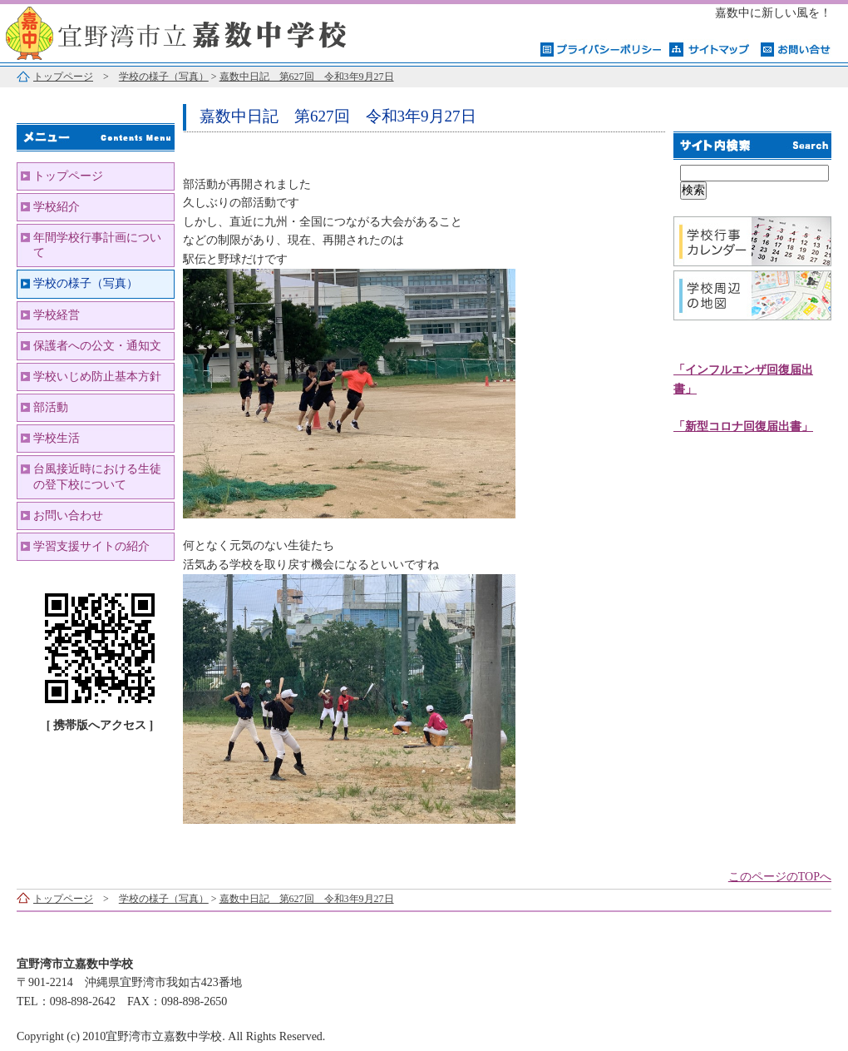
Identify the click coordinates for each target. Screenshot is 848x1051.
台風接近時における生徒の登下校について (97, 476)
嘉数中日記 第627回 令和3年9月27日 (306, 76)
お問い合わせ (68, 515)
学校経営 (56, 315)
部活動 (50, 407)
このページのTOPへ (779, 876)
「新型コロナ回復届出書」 (743, 426)
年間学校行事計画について (97, 245)
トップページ (63, 76)
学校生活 (56, 438)
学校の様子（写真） (164, 76)
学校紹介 (56, 207)
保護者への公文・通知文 (97, 346)
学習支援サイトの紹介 (91, 546)
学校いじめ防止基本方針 (97, 376)
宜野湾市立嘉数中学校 (208, 31)
